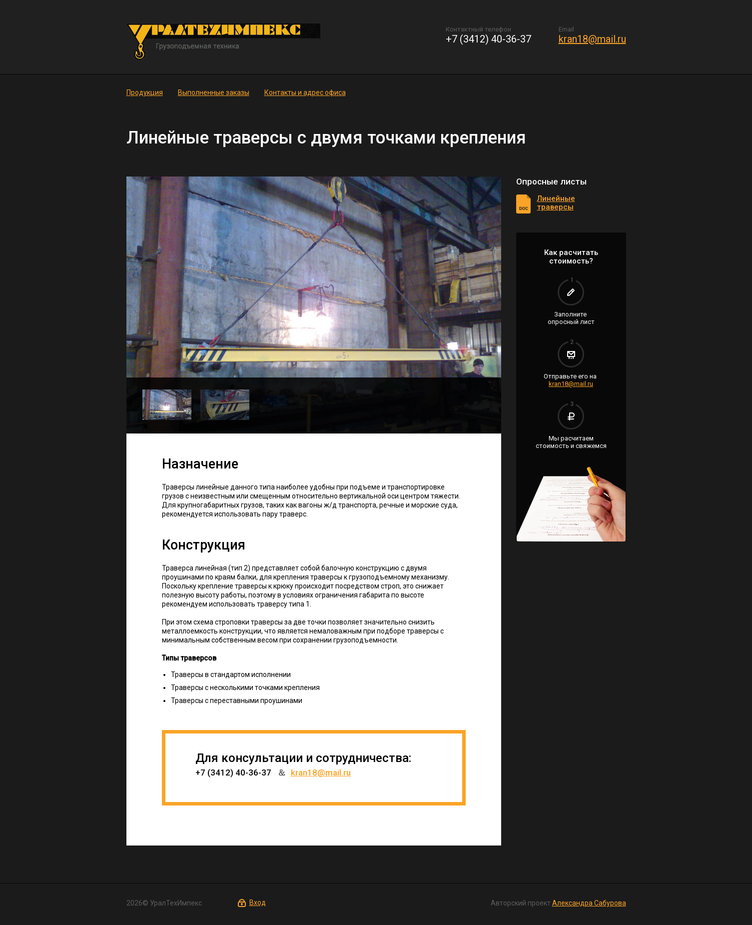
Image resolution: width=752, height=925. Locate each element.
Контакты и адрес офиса (305, 92)
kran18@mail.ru (592, 39)
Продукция (144, 92)
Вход (257, 902)
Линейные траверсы (556, 203)
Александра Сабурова (589, 903)
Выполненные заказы (213, 92)
